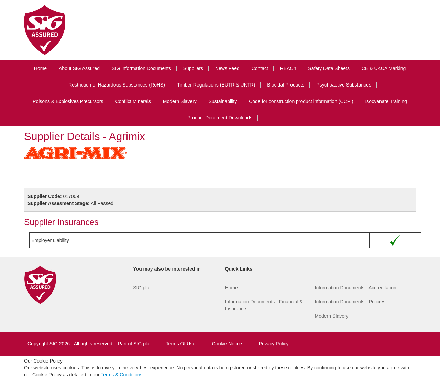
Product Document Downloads (219, 118)
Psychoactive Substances (343, 85)
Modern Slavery (180, 101)
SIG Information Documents (141, 68)
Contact (260, 68)
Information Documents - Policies (350, 302)
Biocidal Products (285, 85)
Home (40, 68)
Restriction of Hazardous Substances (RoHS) (116, 85)
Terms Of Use (181, 343)
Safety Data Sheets (329, 68)
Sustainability (223, 101)
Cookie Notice (227, 343)
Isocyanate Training (386, 101)
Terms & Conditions (121, 374)
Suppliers (193, 68)
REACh (288, 68)
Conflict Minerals (133, 101)
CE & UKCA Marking (384, 68)
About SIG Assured (79, 68)
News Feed (227, 68)
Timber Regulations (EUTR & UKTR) (216, 85)
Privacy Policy (273, 343)
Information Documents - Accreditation (355, 287)
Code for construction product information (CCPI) (301, 101)
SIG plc (141, 287)
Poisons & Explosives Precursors (68, 101)
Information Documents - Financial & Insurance (264, 305)
